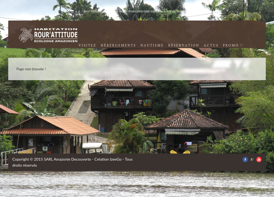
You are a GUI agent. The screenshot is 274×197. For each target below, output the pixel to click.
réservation (183, 45)
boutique (116, 73)
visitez (87, 45)
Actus (211, 45)
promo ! (232, 45)
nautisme (152, 45)
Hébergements (118, 45)
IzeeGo (116, 159)
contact (89, 73)
